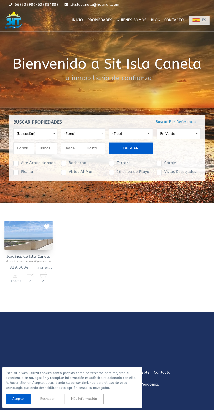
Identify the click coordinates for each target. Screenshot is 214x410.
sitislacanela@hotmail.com (95, 4)
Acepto (18, 399)
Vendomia (149, 384)
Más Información (84, 399)
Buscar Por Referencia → (178, 122)
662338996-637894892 (37, 4)
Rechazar (47, 399)
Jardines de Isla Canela (29, 256)
